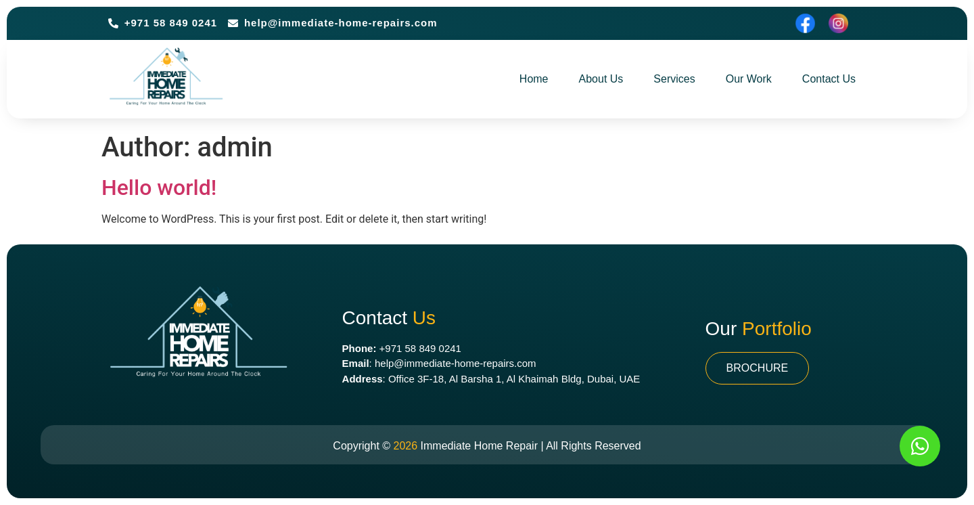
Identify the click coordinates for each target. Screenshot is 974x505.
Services (674, 79)
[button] (757, 368)
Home (534, 79)
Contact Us (829, 79)
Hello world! (158, 187)
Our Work (749, 79)
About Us (601, 79)
